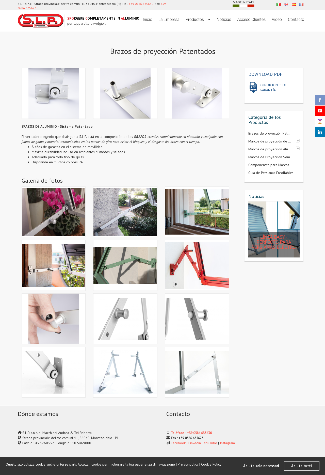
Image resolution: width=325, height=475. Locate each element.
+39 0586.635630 (141, 4)
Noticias (224, 19)
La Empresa (169, 19)
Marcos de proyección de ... (269, 141)
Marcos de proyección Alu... (269, 149)
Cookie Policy (211, 464)
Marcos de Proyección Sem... (270, 157)
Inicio (147, 19)
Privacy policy (188, 464)
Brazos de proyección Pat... (269, 133)
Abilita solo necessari (261, 465)
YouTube (210, 443)
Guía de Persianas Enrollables (271, 172)
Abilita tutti (301, 465)
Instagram (227, 443)
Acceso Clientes (251, 19)
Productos (195, 19)
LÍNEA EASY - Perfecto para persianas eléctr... (274, 242)
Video (277, 19)
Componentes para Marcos (268, 165)
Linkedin (194, 443)
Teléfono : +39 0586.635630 (191, 433)
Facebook (178, 443)
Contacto (296, 19)
